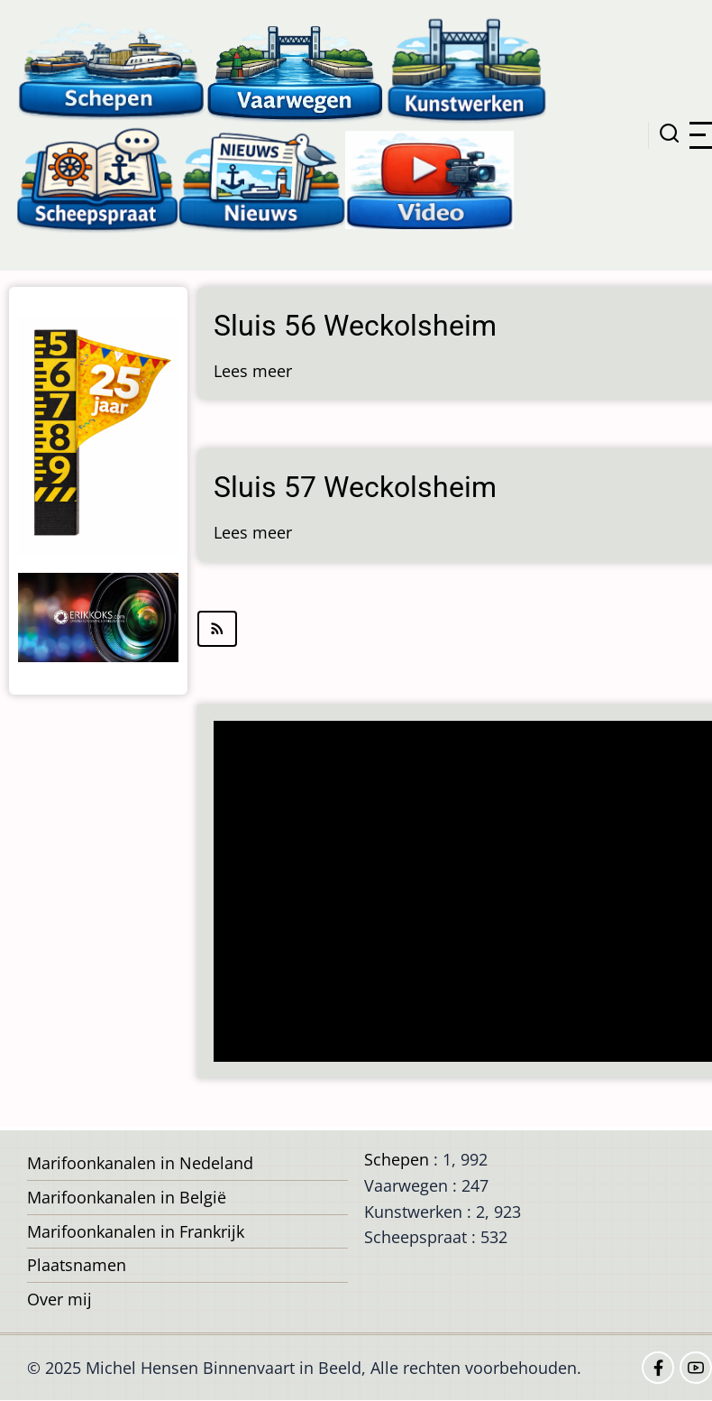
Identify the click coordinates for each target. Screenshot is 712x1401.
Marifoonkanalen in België (126, 1197)
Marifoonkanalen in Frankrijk (135, 1231)
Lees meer (253, 371)
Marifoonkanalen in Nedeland (140, 1163)
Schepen (396, 1159)
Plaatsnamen (76, 1265)
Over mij (59, 1299)
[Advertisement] (462, 893)
